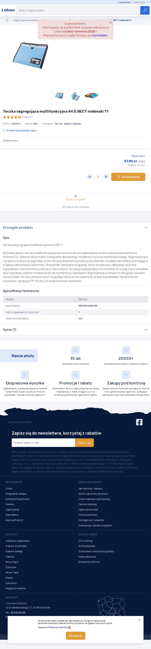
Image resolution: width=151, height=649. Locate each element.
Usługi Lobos (87, 534)
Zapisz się (84, 443)
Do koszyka (128, 177)
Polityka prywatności (58, 627)
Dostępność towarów (91, 520)
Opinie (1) (9, 330)
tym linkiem (100, 35)
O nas (9, 488)
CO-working (85, 540)
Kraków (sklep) (14, 551)
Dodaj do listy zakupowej (75, 206)
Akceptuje (76, 636)
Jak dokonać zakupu (90, 488)
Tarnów (10, 556)
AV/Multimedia (86, 546)
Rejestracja (139, 2)
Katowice (11, 583)
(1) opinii (18, 117)
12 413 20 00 (18, 612)
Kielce (9, 577)
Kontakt (12, 534)
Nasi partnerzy (14, 520)
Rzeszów (11, 567)
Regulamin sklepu (16, 493)
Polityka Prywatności (18, 499)
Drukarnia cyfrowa (89, 562)
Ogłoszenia (12, 509)
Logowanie (124, 2)
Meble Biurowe (87, 556)
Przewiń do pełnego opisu (20, 130)
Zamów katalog (87, 504)
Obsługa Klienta (89, 482)
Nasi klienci (12, 514)
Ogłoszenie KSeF (88, 509)
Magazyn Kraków (15, 588)
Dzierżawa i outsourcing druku (96, 551)
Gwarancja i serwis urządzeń (95, 525)
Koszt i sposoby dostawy (93, 493)
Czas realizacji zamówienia (94, 499)
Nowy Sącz (12, 562)
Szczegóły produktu (18, 228)
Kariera (10, 504)
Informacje (14, 482)
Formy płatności (87, 514)
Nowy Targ (12, 572)
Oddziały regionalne (17, 540)
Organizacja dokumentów (26, 20)
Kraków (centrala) (16, 546)
